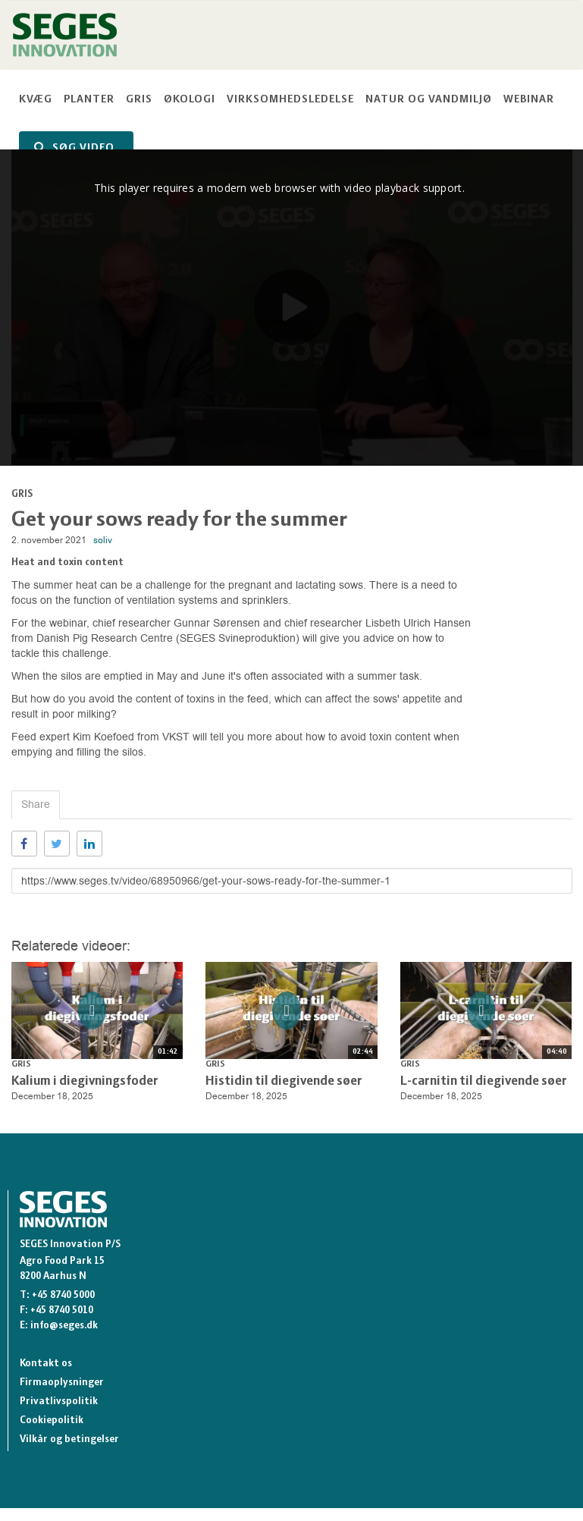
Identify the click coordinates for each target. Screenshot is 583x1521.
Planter (89, 99)
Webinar (528, 99)
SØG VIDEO (74, 147)
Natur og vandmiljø (428, 99)
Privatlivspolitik (59, 1401)
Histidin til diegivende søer (283, 1081)
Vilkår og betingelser (69, 1439)
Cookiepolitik (51, 1420)
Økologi (189, 99)
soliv (102, 540)
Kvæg (35, 99)
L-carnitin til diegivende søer (483, 1081)
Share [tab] (35, 804)
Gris (139, 99)
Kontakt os (46, 1363)
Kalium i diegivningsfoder (84, 1081)
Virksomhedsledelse (290, 99)
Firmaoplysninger (62, 1382)
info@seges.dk (64, 1325)
